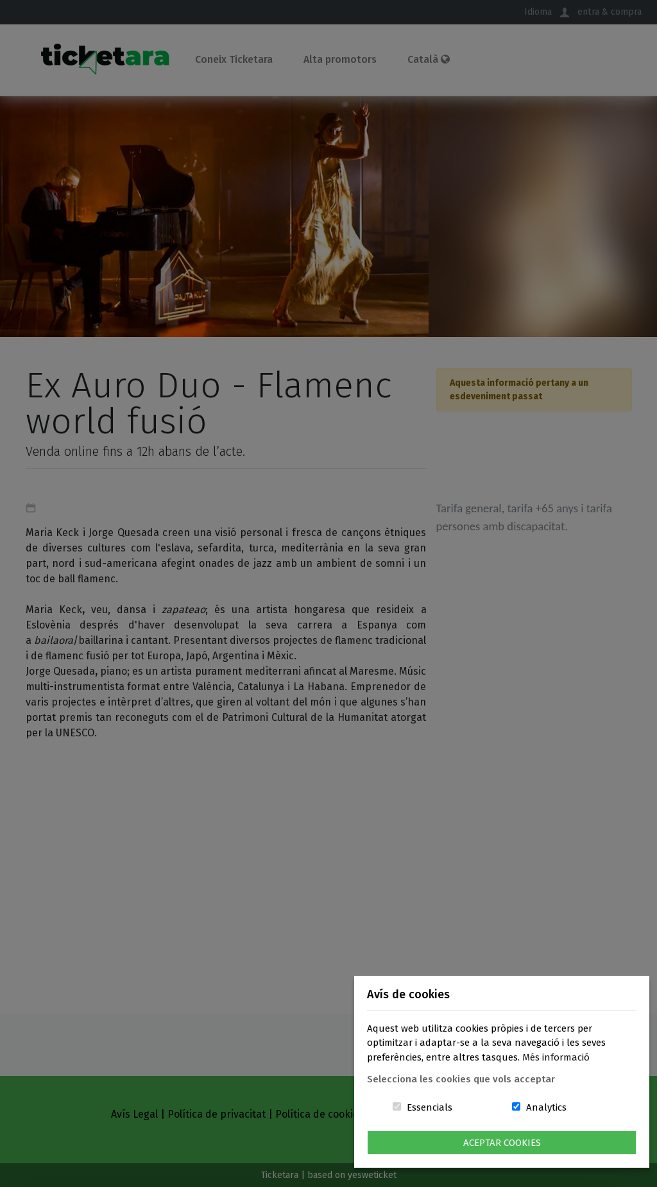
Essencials (429, 1107)
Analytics (546, 1107)
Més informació (556, 1057)
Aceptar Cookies (502, 1142)
